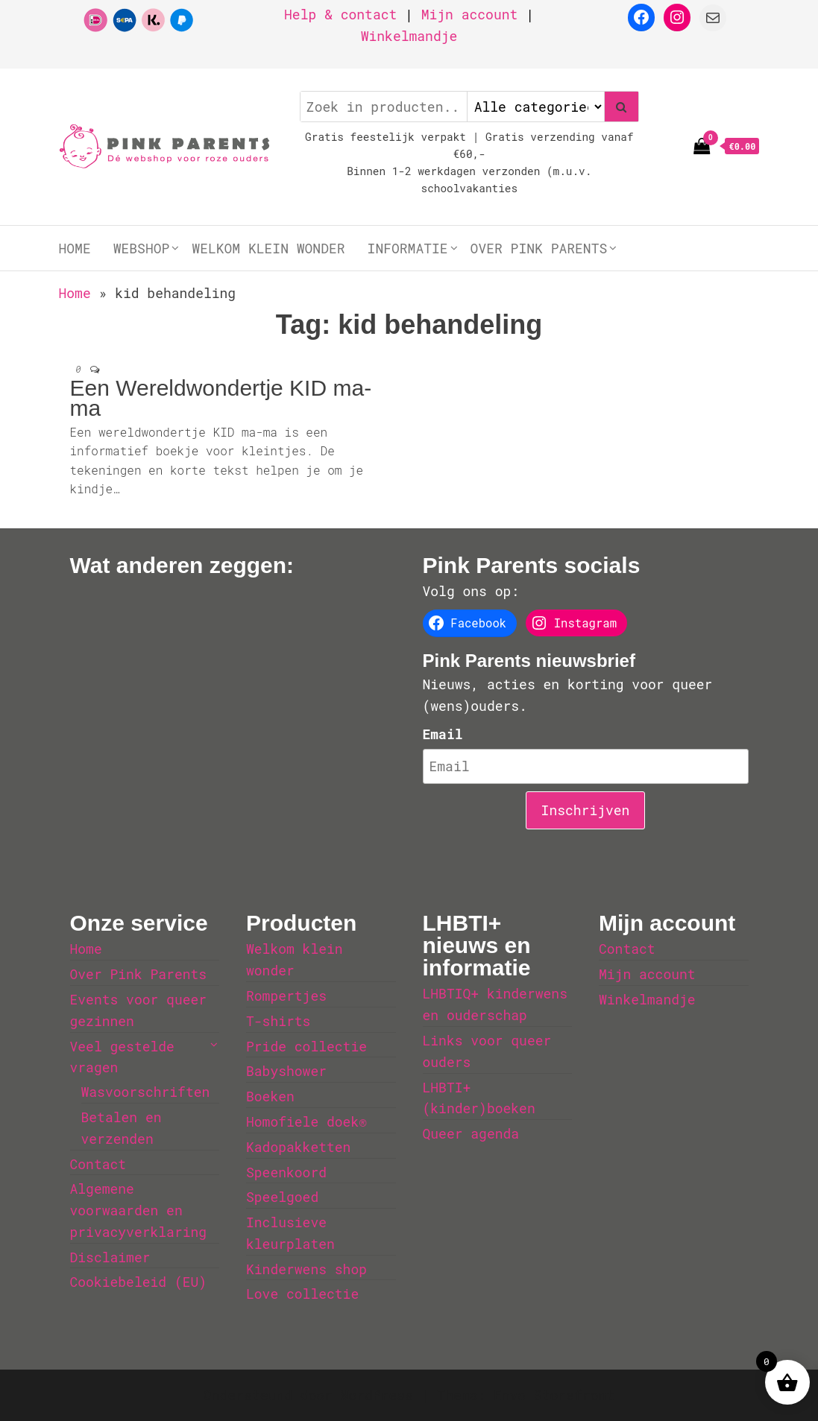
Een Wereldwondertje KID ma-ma (221, 398)
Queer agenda (471, 1133)
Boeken (270, 1096)
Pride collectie (306, 1046)
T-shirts (278, 1021)
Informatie (408, 248)
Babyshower (286, 1071)
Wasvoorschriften (145, 1092)
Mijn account (469, 14)
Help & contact (340, 14)
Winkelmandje (409, 36)
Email (443, 734)
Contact (98, 1164)
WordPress (377, 1395)
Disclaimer (110, 1257)
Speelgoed (282, 1197)
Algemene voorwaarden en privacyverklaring (138, 1210)
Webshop (141, 248)
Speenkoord (286, 1172)
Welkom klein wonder (268, 248)
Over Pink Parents (539, 248)
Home (75, 248)
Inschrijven (585, 810)
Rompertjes (286, 995)
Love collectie (302, 1294)
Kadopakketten (298, 1147)
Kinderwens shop (306, 1269)
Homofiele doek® (306, 1121)
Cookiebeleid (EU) (138, 1282)
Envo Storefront (554, 1395)
